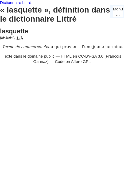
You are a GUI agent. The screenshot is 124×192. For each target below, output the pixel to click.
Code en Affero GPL (73, 61)
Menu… (118, 12)
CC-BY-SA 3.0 (90, 56)
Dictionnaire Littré (15, 2)
